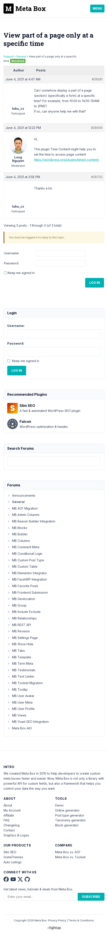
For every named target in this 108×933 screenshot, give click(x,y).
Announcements (21, 495)
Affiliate (9, 815)
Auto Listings (13, 862)
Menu (97, 8)
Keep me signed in (21, 273)
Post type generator (69, 815)
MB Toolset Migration (25, 683)
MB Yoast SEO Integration (28, 721)
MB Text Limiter (20, 676)
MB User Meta (19, 702)
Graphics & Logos (16, 835)
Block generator (67, 825)
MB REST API (19, 625)
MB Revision (18, 631)
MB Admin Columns (23, 515)
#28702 (97, 177)
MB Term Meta (20, 663)
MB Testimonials (21, 670)
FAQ (6, 820)
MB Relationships (22, 618)
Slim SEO (10, 852)
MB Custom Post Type (25, 560)
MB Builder (17, 534)
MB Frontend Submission (27, 592)
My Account (12, 810)
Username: (11, 253)
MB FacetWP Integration (27, 579)
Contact (9, 830)
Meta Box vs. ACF (68, 852)
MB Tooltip (17, 689)
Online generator (67, 810)
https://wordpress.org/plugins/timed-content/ (66, 159)
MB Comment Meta (23, 547)
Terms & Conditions (81, 920)
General (21, 56)
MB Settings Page (22, 638)
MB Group (17, 605)
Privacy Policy (57, 920)
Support (9, 56)
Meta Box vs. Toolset (70, 857)
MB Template (19, 657)
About (8, 805)
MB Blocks (17, 528)
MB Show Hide (20, 644)
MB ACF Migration (22, 508)
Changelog (12, 825)
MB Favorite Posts (22, 586)
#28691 (97, 79)
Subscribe (91, 896)
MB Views (16, 715)
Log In (94, 282)
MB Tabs (16, 650)
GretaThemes (13, 857)
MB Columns (18, 541)
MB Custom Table (22, 566)
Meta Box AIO (19, 728)
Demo (59, 805)
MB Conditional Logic (25, 553)
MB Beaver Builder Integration (31, 521)
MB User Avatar (20, 696)
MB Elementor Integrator (27, 573)
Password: (11, 263)
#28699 (97, 128)
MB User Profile (21, 709)
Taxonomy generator (70, 820)
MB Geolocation (21, 599)
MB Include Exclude (24, 612)
